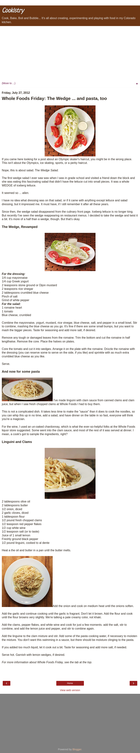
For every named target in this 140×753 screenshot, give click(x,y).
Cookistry (13, 10)
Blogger (76, 749)
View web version (70, 690)
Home (70, 683)
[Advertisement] (70, 53)
